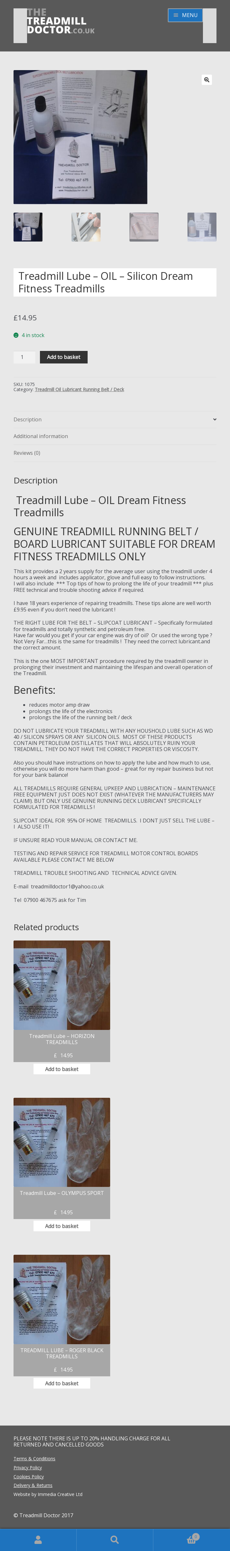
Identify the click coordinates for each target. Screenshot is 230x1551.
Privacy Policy (28, 1467)
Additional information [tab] (41, 436)
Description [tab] (28, 419)
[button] (207, 80)
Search (115, 1540)
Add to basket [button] (61, 1069)
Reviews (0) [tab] (27, 452)
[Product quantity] (24, 357)
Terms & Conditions (34, 1458)
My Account (38, 1540)
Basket (176, 1535)
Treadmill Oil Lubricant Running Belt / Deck (79, 389)
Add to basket (63, 357)
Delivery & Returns (33, 1485)
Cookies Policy (29, 1476)
